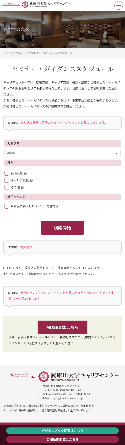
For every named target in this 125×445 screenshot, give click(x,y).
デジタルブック (52, 430)
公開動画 (52, 439)
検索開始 (62, 227)
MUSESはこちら (62, 327)
